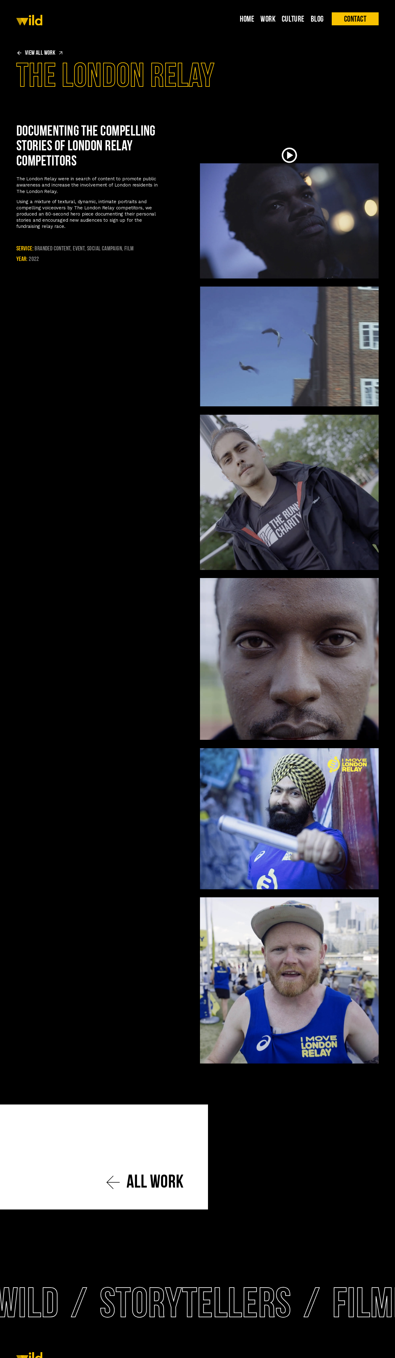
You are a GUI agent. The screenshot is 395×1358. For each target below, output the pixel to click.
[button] (355, 19)
